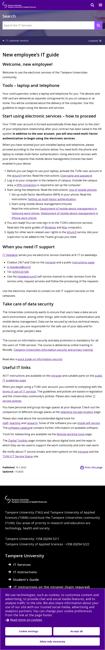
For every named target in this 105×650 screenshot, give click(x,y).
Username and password (76, 176)
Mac (64, 227)
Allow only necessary (52, 641)
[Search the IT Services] (52, 25)
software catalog (18, 428)
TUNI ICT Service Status (18, 456)
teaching (15, 423)
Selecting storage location (77, 412)
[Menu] (98, 5)
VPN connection (26, 185)
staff (5, 423)
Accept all (76, 631)
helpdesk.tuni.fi (27, 276)
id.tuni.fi (17, 176)
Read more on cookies (26, 620)
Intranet (50, 262)
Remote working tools (71, 434)
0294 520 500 (20, 272)
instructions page (83, 262)
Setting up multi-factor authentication (52, 199)
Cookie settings (28, 631)
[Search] (90, 5)
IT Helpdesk (10, 255)
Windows (50, 227)
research (32, 423)
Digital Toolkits (18, 440)
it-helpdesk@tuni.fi (19, 267)
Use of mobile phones (83, 190)
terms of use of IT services (19, 391)
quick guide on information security (40, 359)
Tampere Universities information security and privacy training (53, 350)
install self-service (88, 423)
